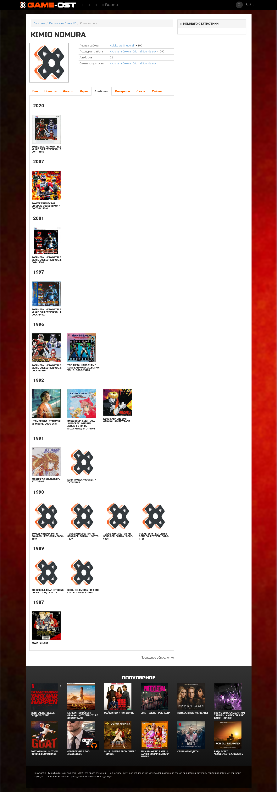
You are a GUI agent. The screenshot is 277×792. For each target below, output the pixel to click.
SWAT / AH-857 (40, 643)
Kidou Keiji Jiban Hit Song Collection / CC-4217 (48, 591)
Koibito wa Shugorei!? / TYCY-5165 (46, 480)
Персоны (39, 23)
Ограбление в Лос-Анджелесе (78, 752)
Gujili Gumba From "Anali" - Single (120, 752)
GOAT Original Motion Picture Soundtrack (44, 752)
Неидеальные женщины (192, 713)
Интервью (122, 91)
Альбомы (101, 91)
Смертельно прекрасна (155, 713)
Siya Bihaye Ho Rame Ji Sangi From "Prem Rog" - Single (155, 754)
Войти (250, 5)
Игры (84, 91)
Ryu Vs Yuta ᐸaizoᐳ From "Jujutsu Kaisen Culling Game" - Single (229, 715)
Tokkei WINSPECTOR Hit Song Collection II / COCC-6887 (48, 536)
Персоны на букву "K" (62, 23)
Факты (68, 91)
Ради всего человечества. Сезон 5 (228, 752)
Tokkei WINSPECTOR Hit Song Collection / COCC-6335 (118, 536)
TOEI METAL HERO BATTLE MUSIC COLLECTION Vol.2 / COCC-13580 (47, 368)
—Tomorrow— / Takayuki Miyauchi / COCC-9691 (46, 422)
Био (35, 91)
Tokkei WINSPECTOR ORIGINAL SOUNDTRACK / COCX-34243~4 (46, 206)
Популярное (138, 678)
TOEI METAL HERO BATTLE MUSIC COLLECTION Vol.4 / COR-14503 (47, 260)
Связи (140, 91)
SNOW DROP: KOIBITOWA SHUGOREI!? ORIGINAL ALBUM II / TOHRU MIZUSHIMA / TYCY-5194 (81, 425)
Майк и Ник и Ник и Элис (119, 713)
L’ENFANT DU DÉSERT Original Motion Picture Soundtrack (82, 715)
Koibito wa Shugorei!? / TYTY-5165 (81, 481)
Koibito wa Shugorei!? (123, 45)
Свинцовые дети (187, 751)
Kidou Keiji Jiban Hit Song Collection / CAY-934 (83, 591)
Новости (50, 91)
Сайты (157, 91)
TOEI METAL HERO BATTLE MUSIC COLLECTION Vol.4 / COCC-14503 (47, 312)
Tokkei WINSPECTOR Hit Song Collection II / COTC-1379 (83, 536)
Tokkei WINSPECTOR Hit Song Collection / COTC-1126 (154, 536)
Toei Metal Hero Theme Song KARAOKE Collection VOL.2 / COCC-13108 (83, 368)
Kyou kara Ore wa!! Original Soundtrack (133, 51)
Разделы (111, 5)
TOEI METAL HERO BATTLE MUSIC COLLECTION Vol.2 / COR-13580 (47, 149)
